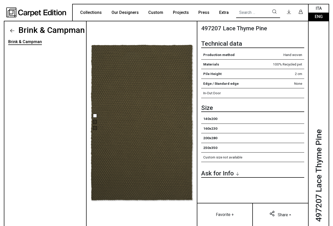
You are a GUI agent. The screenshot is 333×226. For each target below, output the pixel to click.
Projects (181, 12)
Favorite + (225, 214)
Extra (224, 12)
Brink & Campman (50, 30)
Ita (319, 8)
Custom (155, 12)
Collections (91, 12)
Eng (319, 16)
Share (279, 214)
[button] (95, 116)
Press (203, 12)
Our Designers (125, 12)
